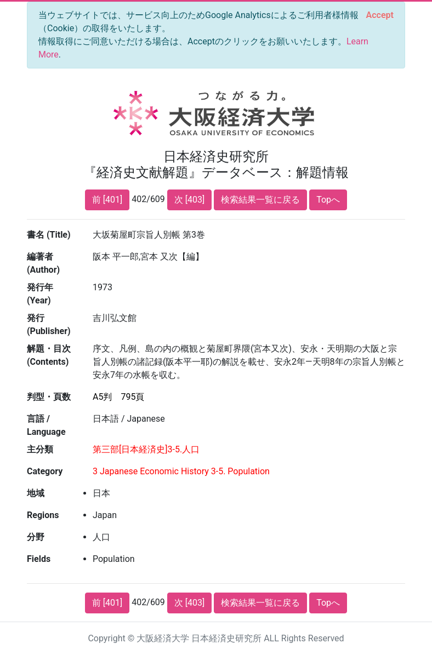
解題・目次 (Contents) (49, 355)
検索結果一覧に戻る (260, 199)
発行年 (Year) (40, 294)
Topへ (328, 199)
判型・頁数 (49, 397)
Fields (38, 559)
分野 (35, 537)
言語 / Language (46, 425)
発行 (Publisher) (49, 324)
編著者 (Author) (43, 263)
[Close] (380, 15)
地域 (35, 493)
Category (44, 471)
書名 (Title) (49, 234)
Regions (43, 515)
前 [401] (107, 199)
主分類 (40, 449)
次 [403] (189, 199)
